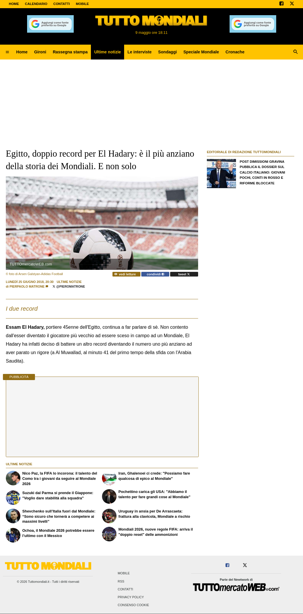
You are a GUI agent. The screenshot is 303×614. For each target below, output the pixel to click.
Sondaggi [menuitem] (167, 52)
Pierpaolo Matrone (27, 286)
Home (14, 4)
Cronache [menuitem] (235, 52)
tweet (184, 274)
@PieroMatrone (68, 286)
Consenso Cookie (133, 605)
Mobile (124, 573)
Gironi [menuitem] (40, 52)
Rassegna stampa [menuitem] (70, 52)
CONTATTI (61, 4)
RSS (121, 581)
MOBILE (82, 4)
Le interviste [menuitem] (139, 52)
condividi (155, 274)
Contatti (125, 589)
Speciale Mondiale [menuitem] (201, 52)
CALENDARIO (36, 4)
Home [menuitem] (22, 52)
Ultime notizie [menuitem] (107, 52)
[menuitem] (7, 52)
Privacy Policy (131, 597)
